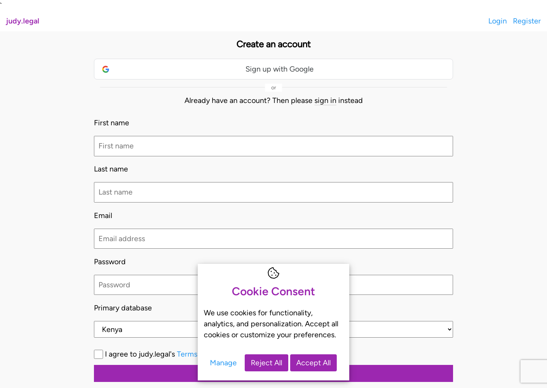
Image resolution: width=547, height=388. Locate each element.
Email (103, 215)
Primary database (123, 307)
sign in (325, 100)
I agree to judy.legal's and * (197, 353)
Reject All (266, 362)
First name (111, 122)
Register (527, 20)
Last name (111, 168)
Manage (223, 362)
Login (497, 20)
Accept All (313, 362)
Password (110, 261)
